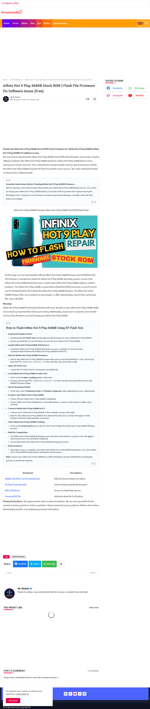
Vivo (32, 23)
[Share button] (60, 564)
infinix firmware (16, 80)
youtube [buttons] (140, 95)
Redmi (47, 23)
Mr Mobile (23, 588)
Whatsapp (51, 564)
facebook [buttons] (117, 88)
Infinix (24, 23)
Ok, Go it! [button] (13, 700)
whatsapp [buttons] (140, 88)
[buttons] (66, 694)
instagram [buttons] (118, 95)
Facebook (22, 564)
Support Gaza (60, 23)
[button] (140, 23)
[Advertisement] (75, 51)
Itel (39, 23)
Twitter (37, 564)
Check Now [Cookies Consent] (21, 694)
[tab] (6, 23)
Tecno (16, 23)
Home (7, 23)
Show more (94, 608)
